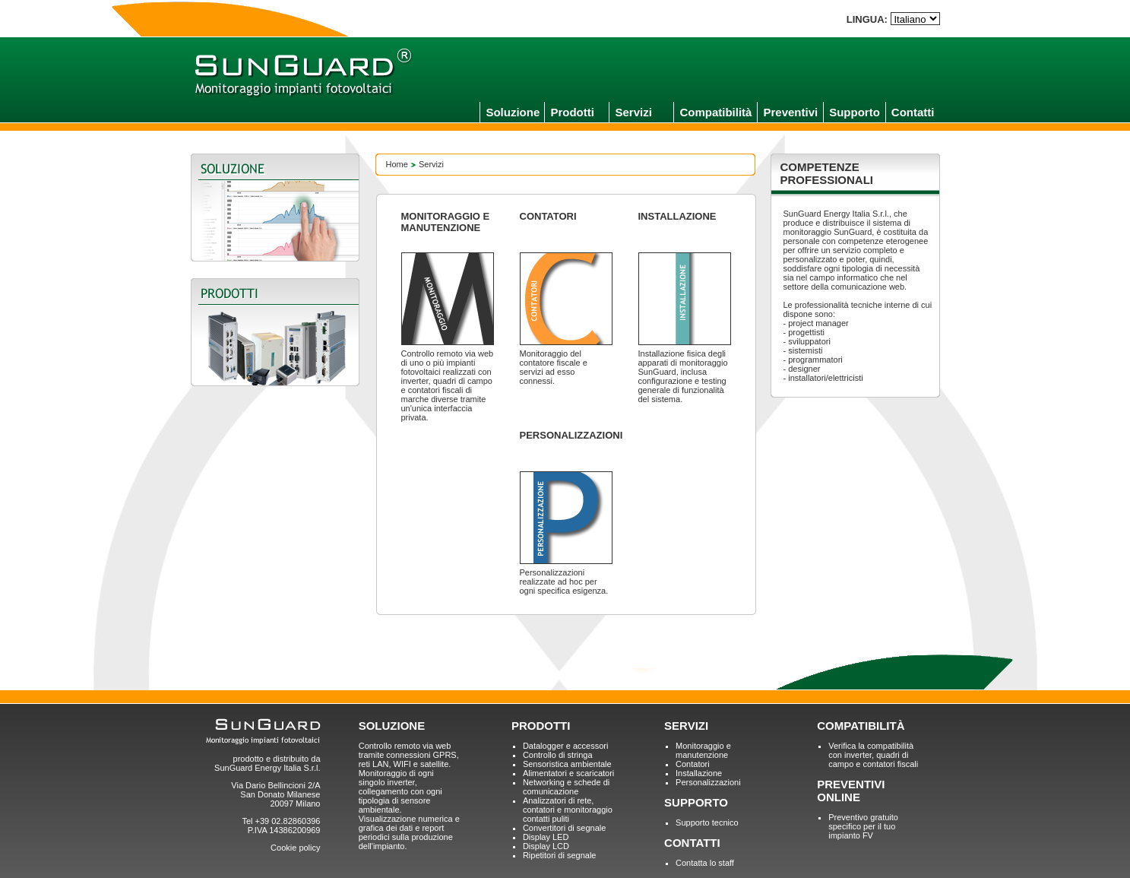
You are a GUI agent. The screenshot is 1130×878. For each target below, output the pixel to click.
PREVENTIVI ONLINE (851, 791)
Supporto (854, 112)
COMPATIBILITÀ (860, 725)
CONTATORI (548, 216)
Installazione (699, 773)
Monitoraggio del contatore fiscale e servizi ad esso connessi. (553, 367)
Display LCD (546, 846)
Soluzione (513, 112)
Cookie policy (295, 847)
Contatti (913, 112)
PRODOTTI (541, 725)
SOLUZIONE (392, 725)
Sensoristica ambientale (567, 764)
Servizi (633, 112)
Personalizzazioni (708, 782)
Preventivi (790, 112)
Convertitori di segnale (564, 827)
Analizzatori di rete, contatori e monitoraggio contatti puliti (567, 809)
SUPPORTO (696, 802)
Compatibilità (715, 112)
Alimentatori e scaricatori (568, 773)
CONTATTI (692, 842)
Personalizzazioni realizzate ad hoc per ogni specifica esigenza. (564, 581)
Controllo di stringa (558, 754)
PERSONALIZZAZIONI (571, 435)
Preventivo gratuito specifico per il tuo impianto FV (863, 826)
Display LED (546, 837)
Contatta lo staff (705, 862)
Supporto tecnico (707, 822)
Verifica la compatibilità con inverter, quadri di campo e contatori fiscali (873, 755)
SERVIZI (686, 725)
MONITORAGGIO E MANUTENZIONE (445, 222)
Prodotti (572, 112)
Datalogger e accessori (566, 745)
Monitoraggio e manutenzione (703, 750)
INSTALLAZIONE (677, 216)
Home (397, 164)
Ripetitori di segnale (560, 855)
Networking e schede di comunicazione (566, 787)
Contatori (693, 764)
